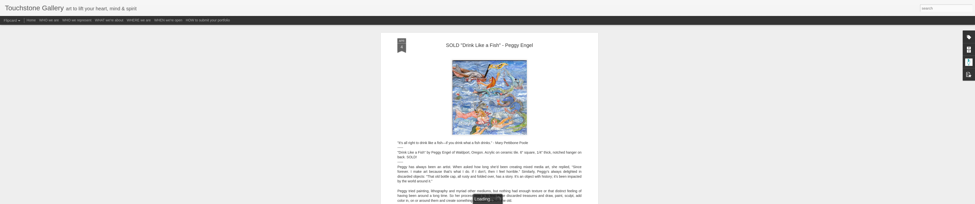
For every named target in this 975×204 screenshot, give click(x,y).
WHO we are (49, 20)
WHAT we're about (109, 20)
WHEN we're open (168, 20)
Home (31, 20)
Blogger (502, 201)
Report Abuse (517, 201)
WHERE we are (139, 20)
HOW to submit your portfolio (208, 20)
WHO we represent (77, 20)
